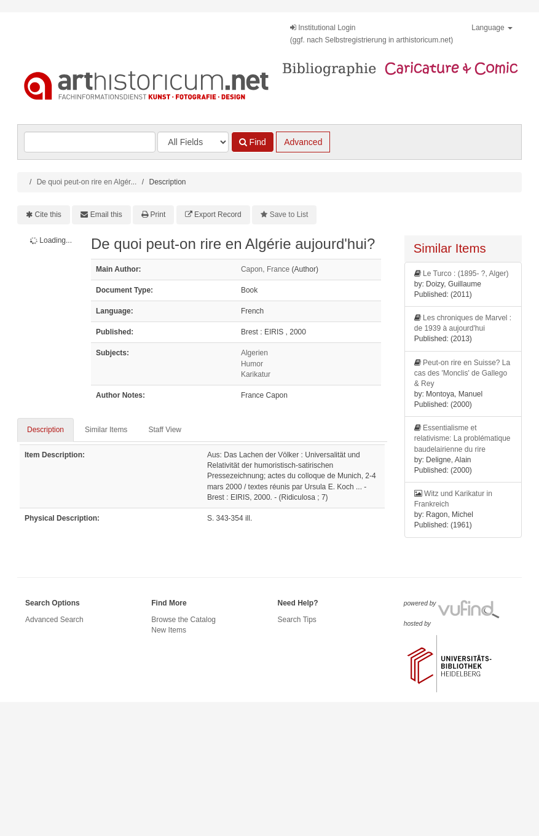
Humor (252, 364)
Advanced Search (54, 619)
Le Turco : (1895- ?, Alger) (465, 273)
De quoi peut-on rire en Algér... (87, 182)
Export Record (218, 214)
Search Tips (297, 619)
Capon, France (265, 269)
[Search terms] (89, 142)
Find (252, 142)
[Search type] (193, 142)
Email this (106, 214)
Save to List (289, 214)
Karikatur (255, 374)
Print (158, 214)
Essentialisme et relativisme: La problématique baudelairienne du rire (462, 438)
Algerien (254, 353)
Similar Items (106, 429)
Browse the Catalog (183, 619)
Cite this (48, 214)
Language (492, 27)
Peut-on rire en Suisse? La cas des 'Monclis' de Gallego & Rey (462, 373)
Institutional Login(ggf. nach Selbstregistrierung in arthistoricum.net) (371, 33)
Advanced (303, 142)
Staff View (164, 429)
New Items (168, 630)
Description (45, 429)
